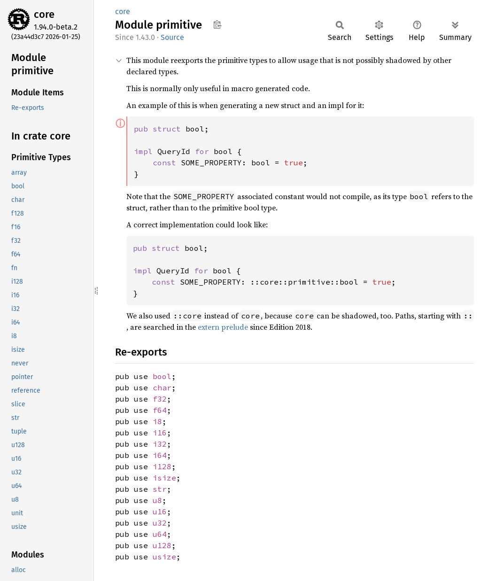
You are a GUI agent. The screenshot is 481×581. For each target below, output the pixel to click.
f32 (160, 398)
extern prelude (223, 327)
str (160, 489)
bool (162, 376)
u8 (157, 500)
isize (164, 477)
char (162, 387)
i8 (157, 421)
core (44, 14)
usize (164, 556)
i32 (160, 444)
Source (172, 37)
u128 (162, 545)
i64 (160, 455)
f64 (160, 410)
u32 (160, 522)
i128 (162, 466)
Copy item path (217, 24)
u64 (160, 534)
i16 (160, 432)
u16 (160, 511)
